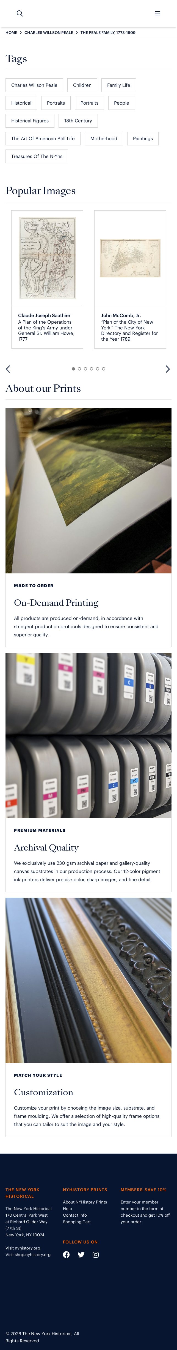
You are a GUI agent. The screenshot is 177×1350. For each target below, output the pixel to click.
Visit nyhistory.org (22, 1248)
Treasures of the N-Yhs (36, 156)
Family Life (118, 85)
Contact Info (75, 1215)
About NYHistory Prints (85, 1202)
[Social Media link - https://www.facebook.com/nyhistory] (66, 1255)
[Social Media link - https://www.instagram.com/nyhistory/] (92, 1255)
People (121, 103)
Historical (21, 103)
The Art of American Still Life (43, 139)
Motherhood (103, 139)
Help (67, 1208)
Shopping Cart (77, 1221)
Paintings (143, 139)
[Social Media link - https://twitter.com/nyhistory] (78, 1255)
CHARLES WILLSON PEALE (48, 32)
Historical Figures (30, 121)
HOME (11, 32)
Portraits (56, 103)
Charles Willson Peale (34, 85)
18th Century (78, 121)
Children (82, 85)
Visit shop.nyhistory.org (28, 1254)
